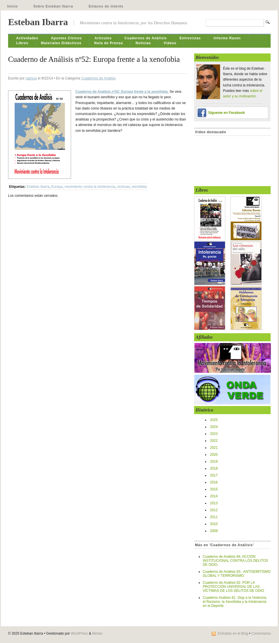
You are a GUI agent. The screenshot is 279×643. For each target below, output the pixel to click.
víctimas (123, 187)
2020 (214, 455)
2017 (214, 475)
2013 (214, 503)
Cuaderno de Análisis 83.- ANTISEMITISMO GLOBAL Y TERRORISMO (237, 574)
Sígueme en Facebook (226, 113)
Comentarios (261, 633)
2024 (214, 427)
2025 (214, 420)
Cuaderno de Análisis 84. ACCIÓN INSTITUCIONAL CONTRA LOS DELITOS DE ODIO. (235, 561)
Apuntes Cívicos (66, 38)
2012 (214, 510)
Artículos (103, 38)
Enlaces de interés (106, 6)
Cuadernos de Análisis (145, 38)
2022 (214, 441)
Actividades (27, 38)
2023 (214, 434)
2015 (214, 489)
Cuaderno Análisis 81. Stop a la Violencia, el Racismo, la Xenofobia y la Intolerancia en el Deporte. (235, 602)
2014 (214, 496)
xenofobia (139, 187)
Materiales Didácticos (61, 43)
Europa (57, 187)
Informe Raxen (227, 38)
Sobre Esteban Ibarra (53, 6)
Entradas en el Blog (233, 633)
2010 (214, 524)
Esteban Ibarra (38, 22)
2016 (214, 482)
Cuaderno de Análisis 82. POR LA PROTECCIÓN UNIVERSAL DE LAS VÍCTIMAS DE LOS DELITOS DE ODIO (233, 587)
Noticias (143, 43)
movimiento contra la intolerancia (89, 187)
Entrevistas (190, 38)
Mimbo (97, 633)
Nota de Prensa (108, 43)
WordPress (79, 633)
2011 (214, 517)
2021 (214, 448)
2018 (214, 468)
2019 (214, 461)
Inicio (12, 6)
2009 (214, 531)
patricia (31, 78)
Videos (170, 43)
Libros (22, 43)
